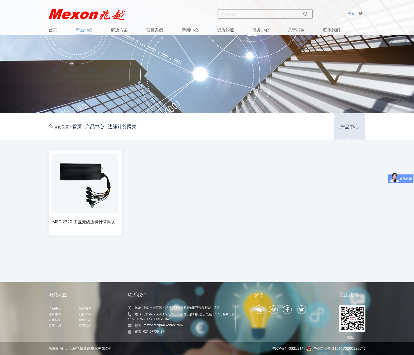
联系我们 (331, 30)
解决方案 (119, 30)
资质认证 (225, 30)
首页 (53, 30)
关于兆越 (296, 30)
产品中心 (84, 30)
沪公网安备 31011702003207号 (338, 348)
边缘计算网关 (122, 126)
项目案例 (154, 30)
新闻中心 (190, 30)
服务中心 (260, 30)
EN (361, 13)
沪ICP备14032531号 (288, 348)
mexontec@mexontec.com (163, 325)
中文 (351, 13)
